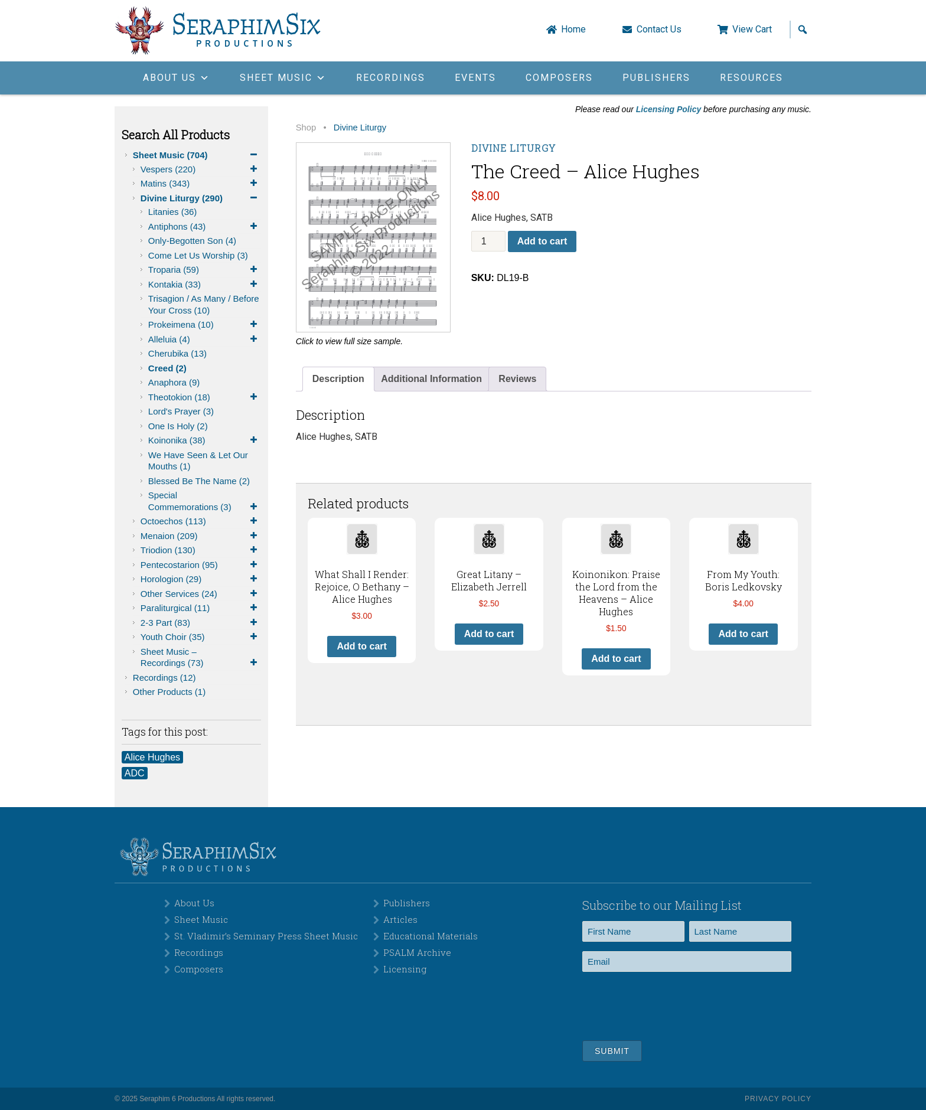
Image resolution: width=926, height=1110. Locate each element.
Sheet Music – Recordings (201, 658)
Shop (306, 127)
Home (573, 29)
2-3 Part (201, 623)
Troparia (204, 270)
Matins (201, 184)
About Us (194, 903)
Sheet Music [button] (283, 77)
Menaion (201, 536)
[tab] (338, 379)
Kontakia (204, 284)
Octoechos (201, 521)
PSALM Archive (417, 952)
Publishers (656, 77)
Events (475, 77)
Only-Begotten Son (192, 241)
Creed (167, 368)
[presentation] (672, 1004)
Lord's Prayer (181, 411)
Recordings (390, 77)
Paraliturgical (201, 608)
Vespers (201, 169)
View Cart (752, 29)
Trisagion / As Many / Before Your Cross (203, 304)
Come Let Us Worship (198, 255)
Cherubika (177, 353)
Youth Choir (201, 637)
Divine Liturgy (201, 198)
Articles (400, 919)
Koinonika (204, 440)
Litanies (172, 212)
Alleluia (204, 339)
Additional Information (431, 379)
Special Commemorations (204, 501)
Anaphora (174, 382)
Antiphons (204, 227)
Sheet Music (197, 155)
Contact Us (659, 29)
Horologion (201, 579)
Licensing (404, 969)
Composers (559, 77)
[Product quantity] (488, 241)
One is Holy (178, 426)
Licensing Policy (668, 109)
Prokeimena (204, 325)
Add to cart (542, 241)
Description (338, 379)
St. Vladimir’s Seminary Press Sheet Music (266, 936)
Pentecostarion (201, 565)
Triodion (201, 550)
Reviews (517, 379)
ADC (135, 773)
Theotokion (204, 397)
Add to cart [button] (361, 646)
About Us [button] (176, 77)
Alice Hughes (152, 757)
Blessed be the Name (199, 481)
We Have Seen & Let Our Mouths (198, 461)
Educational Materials (430, 936)
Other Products (169, 692)
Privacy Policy (778, 1099)
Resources (751, 77)
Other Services (201, 594)
